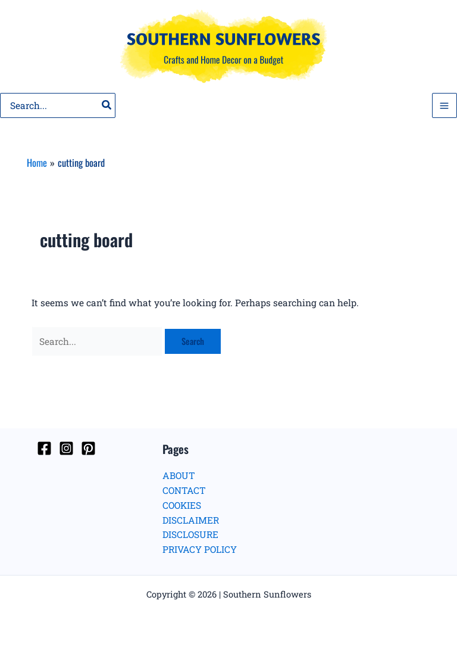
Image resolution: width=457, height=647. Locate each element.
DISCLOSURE (190, 534)
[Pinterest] (88, 448)
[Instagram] (66, 448)
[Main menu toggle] (444, 105)
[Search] (107, 105)
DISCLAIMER (190, 520)
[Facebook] (44, 448)
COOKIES (181, 505)
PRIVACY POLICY (199, 549)
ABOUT (178, 475)
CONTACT (184, 490)
